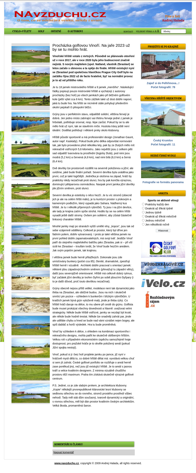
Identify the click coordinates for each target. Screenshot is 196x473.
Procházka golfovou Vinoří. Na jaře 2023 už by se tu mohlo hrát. (91, 47)
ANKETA (163, 193)
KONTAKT (128, 31)
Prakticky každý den (157, 204)
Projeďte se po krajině (163, 46)
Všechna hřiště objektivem (163, 98)
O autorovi (75, 31)
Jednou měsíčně (155, 220)
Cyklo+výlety (21, 31)
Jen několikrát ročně (157, 224)
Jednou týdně (153, 212)
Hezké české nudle (163, 155)
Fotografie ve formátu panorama (163, 182)
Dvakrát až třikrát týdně (159, 208)
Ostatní (56, 31)
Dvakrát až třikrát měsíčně (160, 216)
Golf (41, 31)
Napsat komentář (63, 452)
